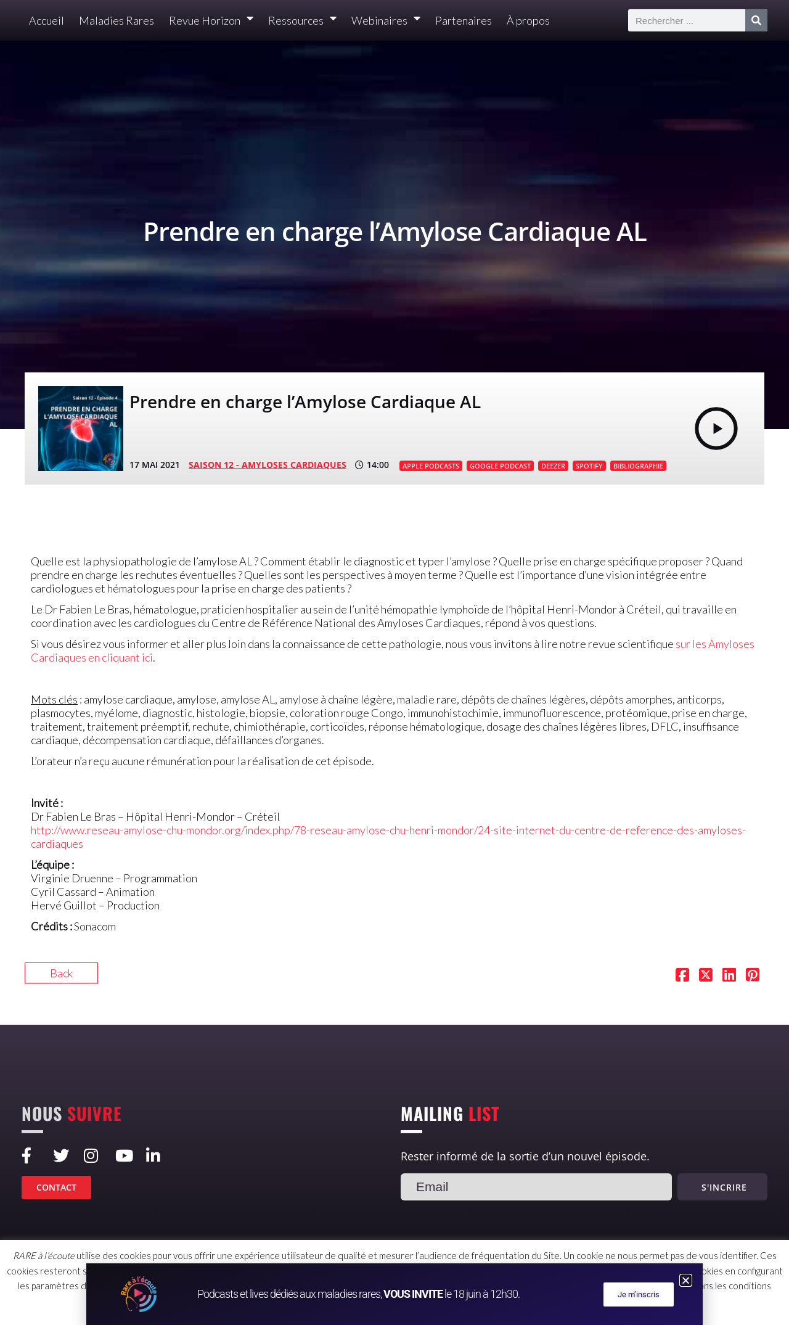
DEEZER (553, 465)
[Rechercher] (756, 20)
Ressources (302, 21)
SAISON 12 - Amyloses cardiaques (267, 464)
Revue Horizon (211, 21)
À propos (528, 20)
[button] (685, 1280)
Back (61, 973)
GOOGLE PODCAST (500, 465)
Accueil (46, 20)
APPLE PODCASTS (431, 465)
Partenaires (463, 20)
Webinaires (385, 21)
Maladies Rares (116, 20)
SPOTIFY (589, 465)
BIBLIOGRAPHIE (638, 465)
